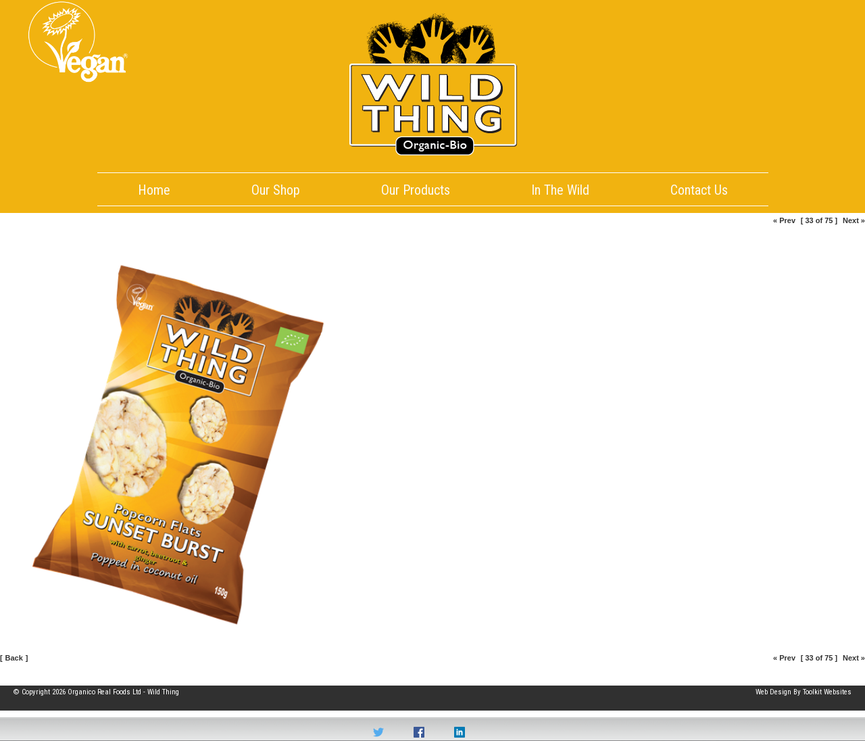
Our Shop (275, 190)
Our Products (415, 190)
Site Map (27, 675)
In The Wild (560, 190)
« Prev (784, 220)
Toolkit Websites (827, 692)
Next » (854, 220)
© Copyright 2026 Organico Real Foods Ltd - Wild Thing (96, 692)
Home (154, 190)
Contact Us (699, 190)
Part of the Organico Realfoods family (794, 675)
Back (14, 658)
